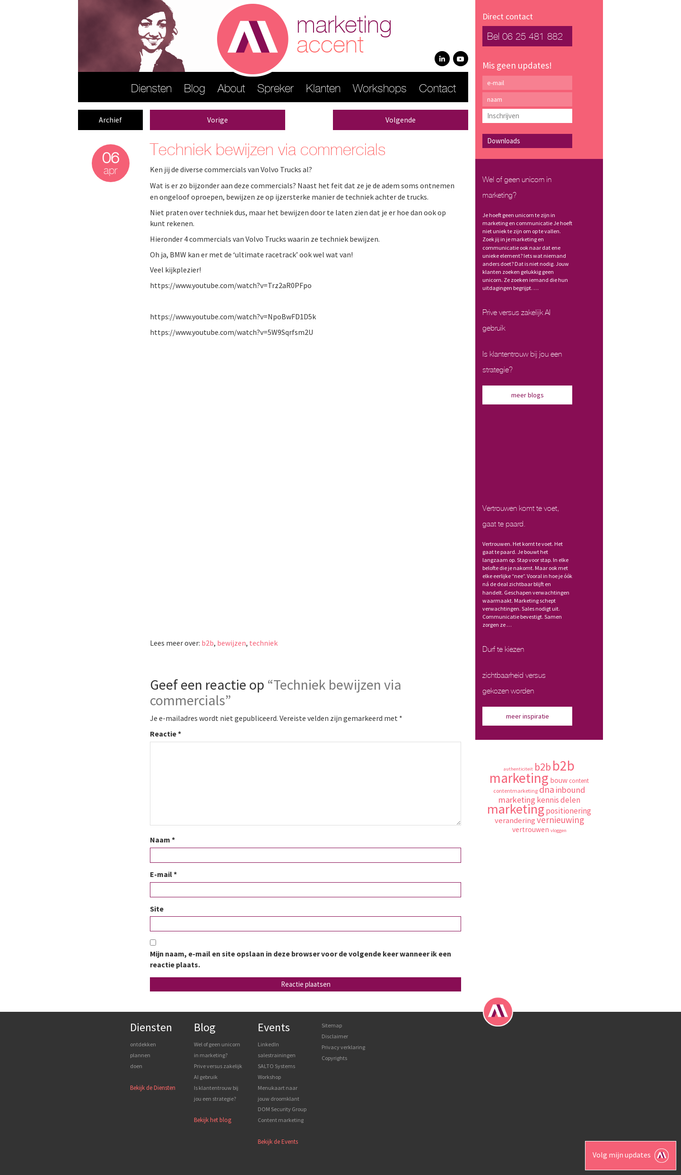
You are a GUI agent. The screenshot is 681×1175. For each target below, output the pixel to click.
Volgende (400, 119)
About (231, 89)
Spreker (275, 89)
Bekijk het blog (212, 1120)
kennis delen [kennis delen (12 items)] (558, 800)
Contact (437, 89)
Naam (162, 839)
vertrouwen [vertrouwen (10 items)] (530, 829)
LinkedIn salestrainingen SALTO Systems (277, 1055)
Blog (194, 89)
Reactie (165, 733)
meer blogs (527, 395)
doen (136, 1066)
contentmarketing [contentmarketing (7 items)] (515, 790)
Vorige (217, 119)
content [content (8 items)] (579, 781)
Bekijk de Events (278, 1142)
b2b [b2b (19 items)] (542, 766)
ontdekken (143, 1044)
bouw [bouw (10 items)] (559, 780)
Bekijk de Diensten (152, 1088)
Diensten (151, 89)
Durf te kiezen (503, 650)
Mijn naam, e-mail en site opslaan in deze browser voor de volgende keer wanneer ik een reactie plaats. (300, 959)
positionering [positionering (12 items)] (568, 811)
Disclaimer (335, 1036)
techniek (263, 643)
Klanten (323, 89)
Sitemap (332, 1025)
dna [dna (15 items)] (546, 789)
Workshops (380, 89)
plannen (140, 1055)
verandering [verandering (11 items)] (515, 820)
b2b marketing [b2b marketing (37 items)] (532, 772)
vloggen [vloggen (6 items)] (558, 830)
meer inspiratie (527, 716)
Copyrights (334, 1057)
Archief (110, 119)
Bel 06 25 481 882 (525, 37)
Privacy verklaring (343, 1047)
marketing (344, 36)
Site (157, 908)
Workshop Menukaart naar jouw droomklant (278, 1087)
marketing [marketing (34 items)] (515, 808)
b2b (207, 643)
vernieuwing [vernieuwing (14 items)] (560, 819)
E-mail (163, 874)
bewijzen (231, 643)
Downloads (503, 140)
